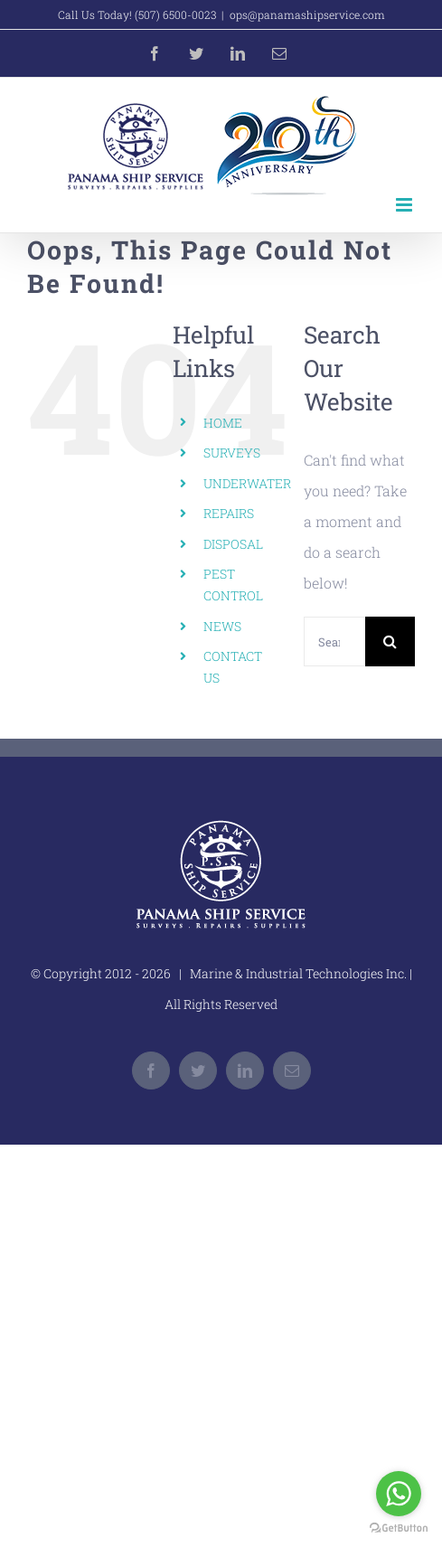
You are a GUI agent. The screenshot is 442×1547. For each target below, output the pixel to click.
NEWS (222, 626)
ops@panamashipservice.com (307, 14)
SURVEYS (231, 452)
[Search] (390, 641)
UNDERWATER (247, 483)
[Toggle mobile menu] (405, 204)
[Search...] (334, 641)
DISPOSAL (233, 543)
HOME (222, 422)
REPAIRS (228, 513)
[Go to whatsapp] (398, 1493)
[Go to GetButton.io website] (399, 1528)
